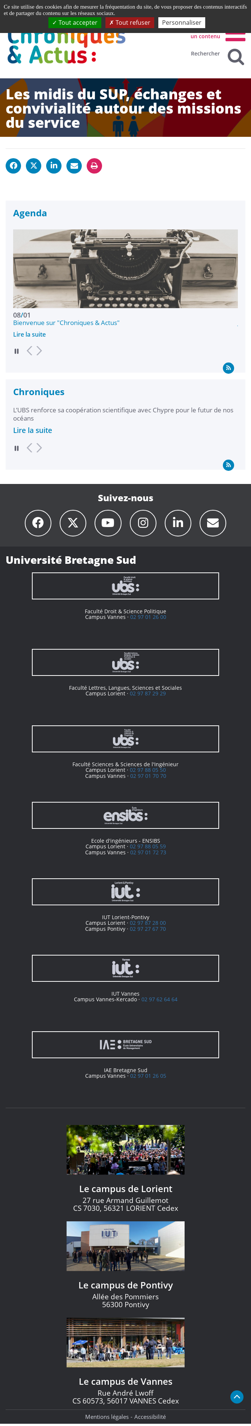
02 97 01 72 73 (148, 854)
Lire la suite (29, 334)
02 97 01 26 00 (148, 619)
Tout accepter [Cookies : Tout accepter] (75, 22)
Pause (17, 351)
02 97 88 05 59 (148, 848)
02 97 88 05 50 (148, 772)
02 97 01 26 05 (148, 1078)
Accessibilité (150, 1419)
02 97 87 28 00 (148, 925)
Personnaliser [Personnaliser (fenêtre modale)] (181, 22)
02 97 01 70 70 (148, 778)
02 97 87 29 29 (148, 695)
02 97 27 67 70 (148, 931)
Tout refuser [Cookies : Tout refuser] (129, 22)
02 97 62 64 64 (159, 1001)
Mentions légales (107, 1419)
